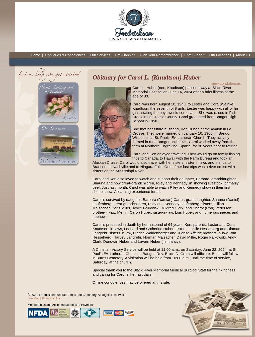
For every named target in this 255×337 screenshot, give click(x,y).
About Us (243, 55)
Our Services (100, 55)
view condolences (226, 83)
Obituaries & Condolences (65, 55)
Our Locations (220, 55)
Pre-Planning (125, 55)
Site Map (33, 298)
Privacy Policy (51, 298)
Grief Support (194, 55)
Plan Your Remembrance (159, 55)
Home (35, 55)
